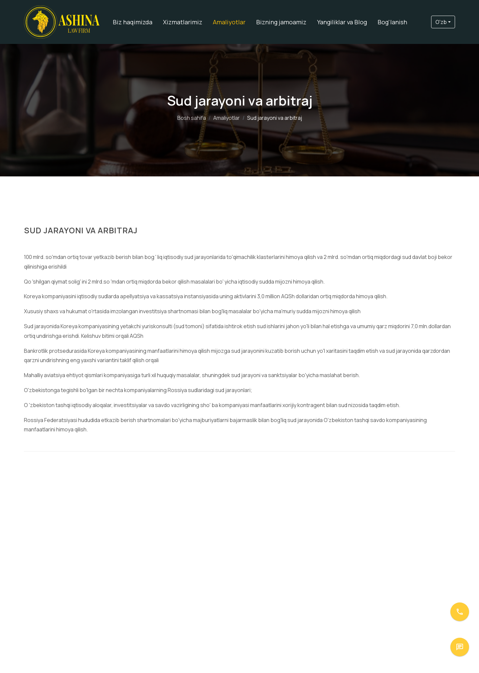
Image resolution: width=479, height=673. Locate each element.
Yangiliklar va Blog (342, 22)
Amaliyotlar (229, 22)
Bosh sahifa (191, 117)
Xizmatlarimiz (182, 22)
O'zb (441, 22)
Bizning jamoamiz (281, 22)
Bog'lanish (392, 22)
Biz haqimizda (132, 22)
